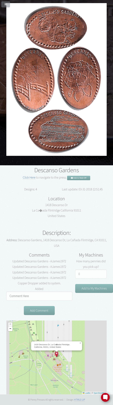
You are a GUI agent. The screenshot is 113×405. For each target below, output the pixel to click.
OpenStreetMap (100, 393)
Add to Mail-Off (78, 178)
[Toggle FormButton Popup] (105, 397)
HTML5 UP (79, 399)
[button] (56, 354)
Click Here (29, 177)
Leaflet (86, 393)
